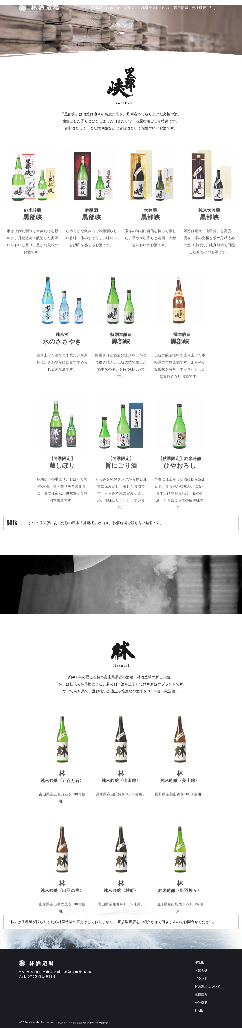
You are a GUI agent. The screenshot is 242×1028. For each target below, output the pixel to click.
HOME (97, 8)
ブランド (130, 8)
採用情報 (181, 8)
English (215, 8)
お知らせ (113, 8)
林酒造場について (155, 8)
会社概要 (199, 8)
